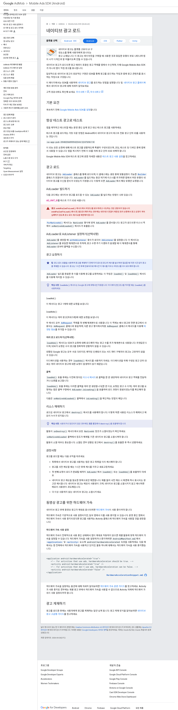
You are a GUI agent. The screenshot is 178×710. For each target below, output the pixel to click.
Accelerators (46, 679)
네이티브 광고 (84, 82)
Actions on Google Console (121, 688)
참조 (15, 10)
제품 (53, 24)
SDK (24, 10)
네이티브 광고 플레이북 (135, 82)
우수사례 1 (81, 92)
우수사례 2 (95, 92)
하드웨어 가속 (102, 509)
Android (70, 41)
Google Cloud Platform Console (123, 674)
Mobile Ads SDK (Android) (47, 3)
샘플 (33, 10)
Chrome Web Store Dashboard (122, 697)
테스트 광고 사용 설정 (112, 156)
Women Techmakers (50, 683)
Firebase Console (116, 683)
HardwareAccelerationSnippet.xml (125, 575)
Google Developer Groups (52, 670)
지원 (41, 10)
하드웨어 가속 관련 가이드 (112, 586)
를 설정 (75, 109)
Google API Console (118, 670)
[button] (18, 44)
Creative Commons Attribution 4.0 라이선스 (92, 627)
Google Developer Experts (52, 674)
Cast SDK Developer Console (121, 692)
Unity (134, 41)
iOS (105, 41)
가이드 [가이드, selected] (6, 10)
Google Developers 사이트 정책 (94, 630)
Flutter (120, 41)
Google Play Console (118, 679)
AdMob (14, 3)
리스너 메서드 (89, 377)
